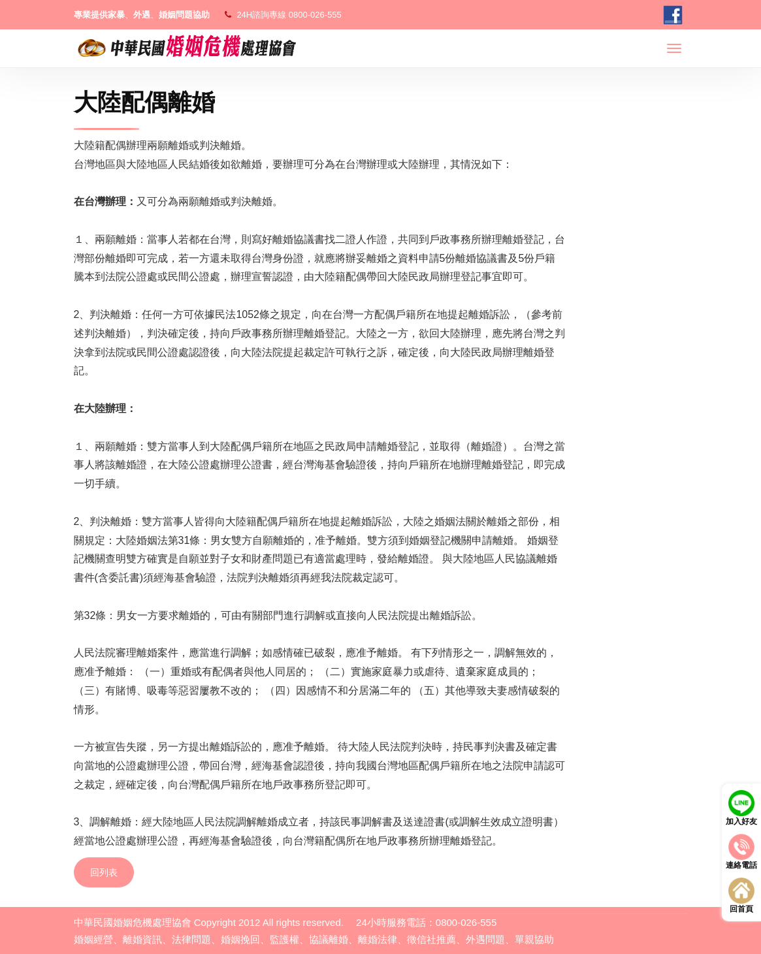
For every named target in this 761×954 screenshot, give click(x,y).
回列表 (104, 872)
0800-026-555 (315, 15)
